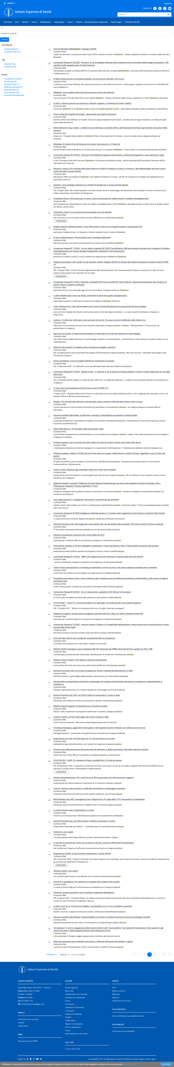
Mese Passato (11, 90)
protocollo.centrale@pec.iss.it (33, 1004)
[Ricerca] (141, 14)
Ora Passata (10, 81)
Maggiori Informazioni (130, 1064)
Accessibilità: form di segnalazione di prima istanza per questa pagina (116, 1059)
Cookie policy (23, 1025)
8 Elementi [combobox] (53, 954)
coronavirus (10, 67)
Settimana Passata (13, 87)
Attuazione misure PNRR (27, 1041)
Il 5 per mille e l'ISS (72, 1048)
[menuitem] (8, 22)
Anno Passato (11, 92)
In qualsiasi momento (13, 79)
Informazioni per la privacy (28, 1019)
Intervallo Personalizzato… (14, 95)
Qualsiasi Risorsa (11, 49)
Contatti (21, 1022)
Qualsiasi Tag (9, 64)
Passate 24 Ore (11, 84)
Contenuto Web (12, 52)
